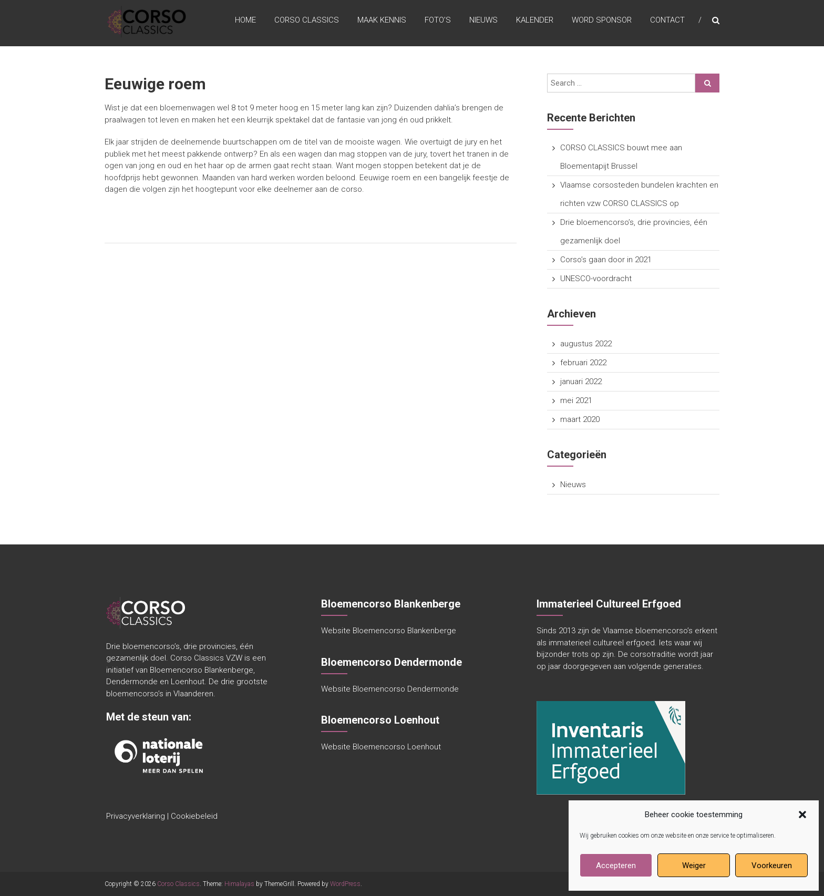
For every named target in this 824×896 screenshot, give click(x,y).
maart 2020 (580, 419)
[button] (802, 814)
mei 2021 (576, 400)
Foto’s (438, 20)
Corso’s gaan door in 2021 (606, 259)
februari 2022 (583, 362)
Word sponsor (602, 20)
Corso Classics (306, 20)
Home (245, 20)
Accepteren (616, 865)
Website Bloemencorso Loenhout (381, 746)
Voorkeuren (771, 865)
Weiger (694, 865)
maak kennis (381, 20)
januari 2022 (581, 381)
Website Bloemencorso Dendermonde (390, 689)
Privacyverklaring (135, 816)
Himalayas (239, 884)
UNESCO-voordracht (596, 278)
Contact (667, 20)
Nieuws (483, 20)
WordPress (345, 884)
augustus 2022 (586, 343)
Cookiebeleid (194, 816)
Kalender (534, 20)
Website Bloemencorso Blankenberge (388, 630)
